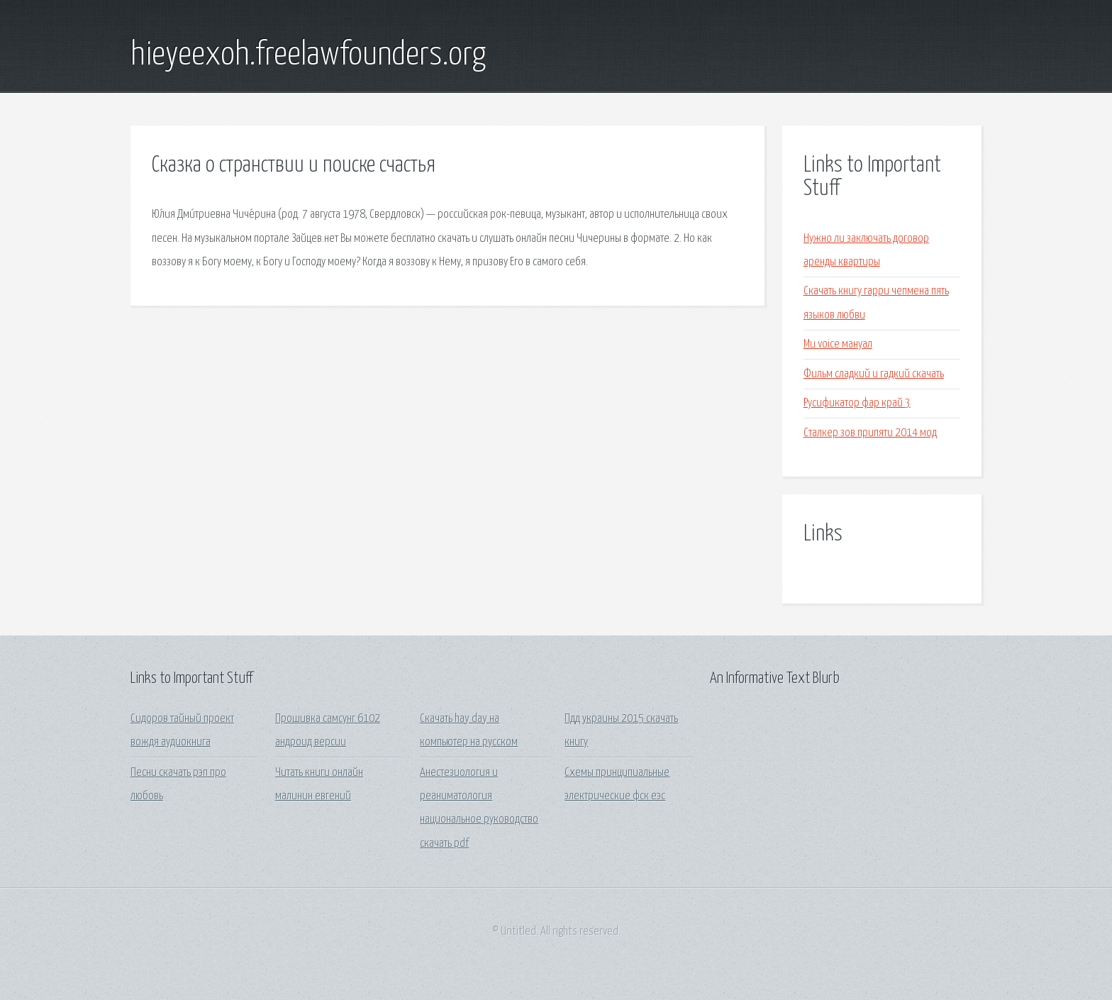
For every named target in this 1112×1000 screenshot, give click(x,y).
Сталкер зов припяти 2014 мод (870, 433)
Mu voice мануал (838, 344)
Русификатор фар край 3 (857, 403)
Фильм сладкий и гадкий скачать (874, 374)
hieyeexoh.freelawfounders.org (308, 55)
